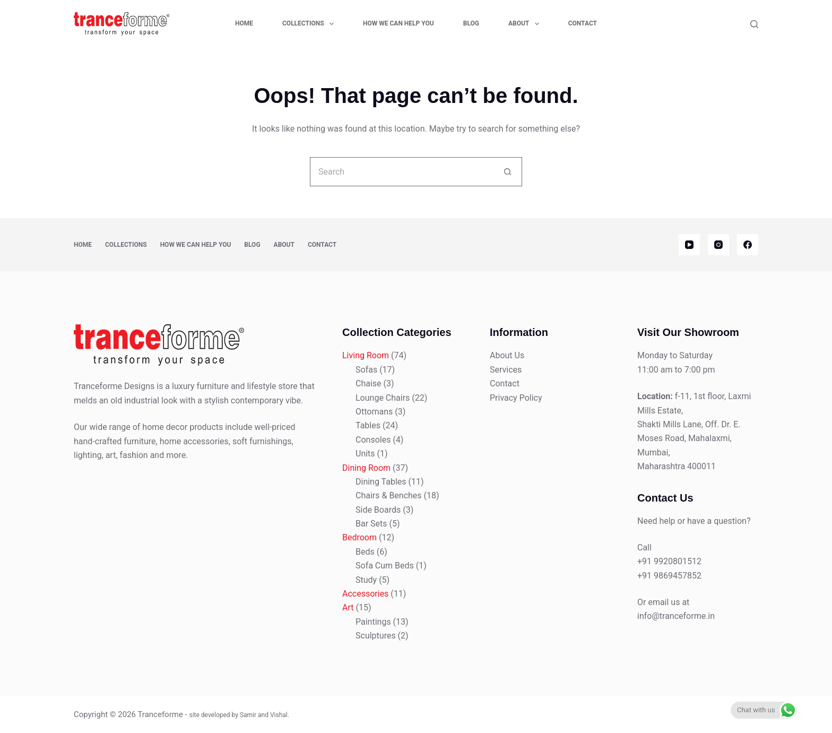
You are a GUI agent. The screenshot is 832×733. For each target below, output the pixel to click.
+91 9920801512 (669, 561)
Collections (310, 24)
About (525, 24)
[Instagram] (718, 244)
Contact (582, 23)
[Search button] (507, 171)
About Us (507, 355)
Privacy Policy (516, 398)
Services (506, 370)
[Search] (754, 24)
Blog (471, 23)
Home (244, 23)
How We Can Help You (398, 23)
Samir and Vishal (264, 715)
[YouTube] (689, 244)
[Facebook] (747, 244)
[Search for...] (401, 171)
